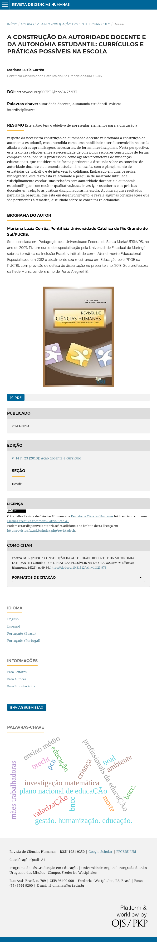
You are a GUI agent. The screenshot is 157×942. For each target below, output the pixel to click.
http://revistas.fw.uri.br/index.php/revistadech (41, 530)
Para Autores (16, 679)
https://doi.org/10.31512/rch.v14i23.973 (46, 92)
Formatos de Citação (34, 577)
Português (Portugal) (23, 640)
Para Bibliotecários (21, 686)
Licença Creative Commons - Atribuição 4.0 (38, 521)
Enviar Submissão (26, 707)
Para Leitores (17, 672)
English (13, 619)
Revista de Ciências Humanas (41, 4)
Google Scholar (100, 851)
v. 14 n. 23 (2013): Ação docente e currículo (73, 24)
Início (12, 24)
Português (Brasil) (21, 633)
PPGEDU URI (126, 851)
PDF (17, 397)
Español (13, 626)
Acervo (27, 24)
